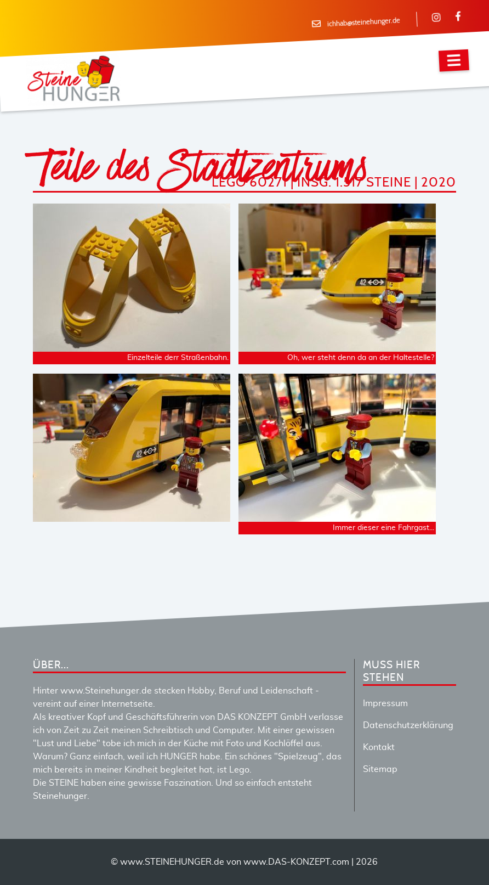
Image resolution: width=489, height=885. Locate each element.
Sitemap (380, 769)
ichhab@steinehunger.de (363, 22)
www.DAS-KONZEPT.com (296, 862)
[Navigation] (454, 60)
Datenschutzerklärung (408, 725)
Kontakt (379, 747)
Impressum (385, 703)
